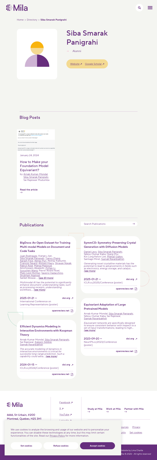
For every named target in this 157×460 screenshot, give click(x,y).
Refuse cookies (61, 446)
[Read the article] (36, 155)
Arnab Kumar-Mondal (35, 179)
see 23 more (46, 283)
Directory (32, 19)
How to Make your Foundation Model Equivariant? (34, 171)
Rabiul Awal (26, 270)
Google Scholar (93, 63)
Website (75, 63)
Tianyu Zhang (52, 263)
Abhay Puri (40, 266)
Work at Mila (113, 410)
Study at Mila (95, 410)
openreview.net (60, 315)
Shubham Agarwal (30, 280)
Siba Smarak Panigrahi (32, 263)
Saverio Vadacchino (52, 278)
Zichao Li (50, 273)
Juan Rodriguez (28, 261)
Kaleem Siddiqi (43, 347)
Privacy (136, 427)
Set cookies (26, 446)
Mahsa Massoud (43, 270)
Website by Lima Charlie (131, 450)
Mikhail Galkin (115, 261)
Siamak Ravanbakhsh (112, 264)
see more (39, 294)
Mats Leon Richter (30, 278)
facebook (64, 402)
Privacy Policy (57, 435)
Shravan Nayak (63, 268)
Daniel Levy (90, 256)
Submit (134, 229)
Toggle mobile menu (150, 7)
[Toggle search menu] (139, 8)
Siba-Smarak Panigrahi (35, 182)
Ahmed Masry (46, 268)
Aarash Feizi (26, 266)
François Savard (28, 268)
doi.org (66, 303)
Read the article (29, 195)
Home (20, 19)
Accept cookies (97, 446)
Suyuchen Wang (29, 275)
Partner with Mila (134, 410)
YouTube (64, 414)
